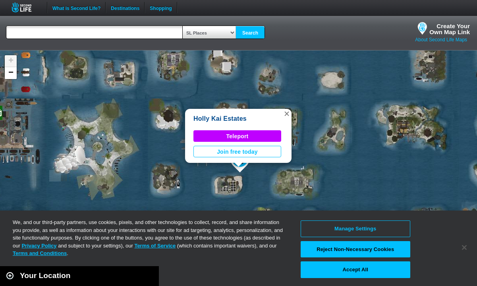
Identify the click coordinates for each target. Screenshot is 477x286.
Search (250, 33)
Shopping (161, 8)
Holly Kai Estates (220, 118)
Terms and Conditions (40, 253)
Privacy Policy (38, 246)
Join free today (237, 152)
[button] (287, 113)
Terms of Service (155, 246)
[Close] (464, 247)
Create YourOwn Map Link (449, 29)
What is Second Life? (76, 8)
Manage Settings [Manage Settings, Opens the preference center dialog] (355, 229)
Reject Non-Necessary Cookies (355, 249)
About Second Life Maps (441, 40)
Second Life (26, 7)
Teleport (237, 136)
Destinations (125, 8)
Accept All (355, 269)
